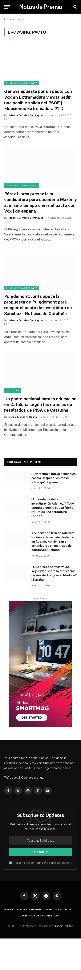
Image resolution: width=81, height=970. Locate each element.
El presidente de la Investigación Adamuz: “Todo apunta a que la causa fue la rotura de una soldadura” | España (52, 508)
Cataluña (12, 390)
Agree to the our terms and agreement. (40, 862)
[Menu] (7, 7)
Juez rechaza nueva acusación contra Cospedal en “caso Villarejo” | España (53, 478)
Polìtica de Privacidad (34, 909)
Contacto (64, 909)
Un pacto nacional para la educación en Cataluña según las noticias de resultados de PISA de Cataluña (40, 404)
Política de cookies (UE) (40, 915)
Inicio (8, 909)
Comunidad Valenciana (21, 83)
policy (53, 862)
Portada (9, 19)
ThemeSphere (63, 926)
